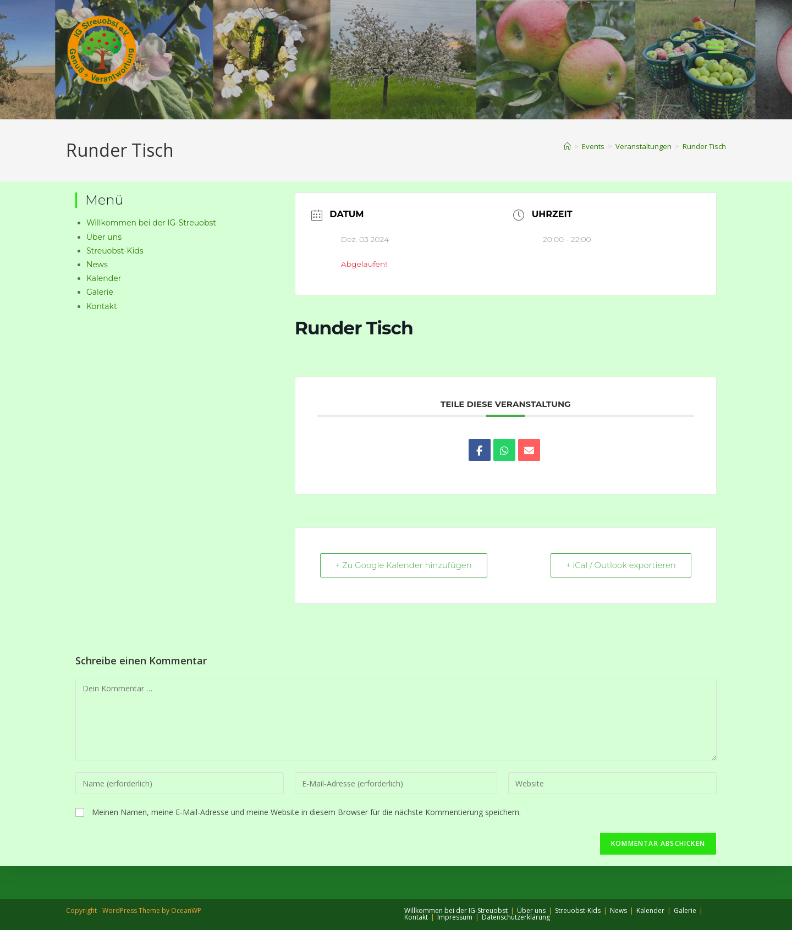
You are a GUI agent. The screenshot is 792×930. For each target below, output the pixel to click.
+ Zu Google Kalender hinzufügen (405, 565)
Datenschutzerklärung (516, 917)
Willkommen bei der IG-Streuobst (151, 223)
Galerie (99, 292)
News (97, 264)
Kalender (103, 278)
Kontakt (101, 306)
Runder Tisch (704, 146)
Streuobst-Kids (115, 251)
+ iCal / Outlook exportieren (620, 565)
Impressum (454, 917)
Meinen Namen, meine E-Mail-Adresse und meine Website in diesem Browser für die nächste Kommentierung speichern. (306, 812)
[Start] (567, 146)
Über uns (104, 237)
